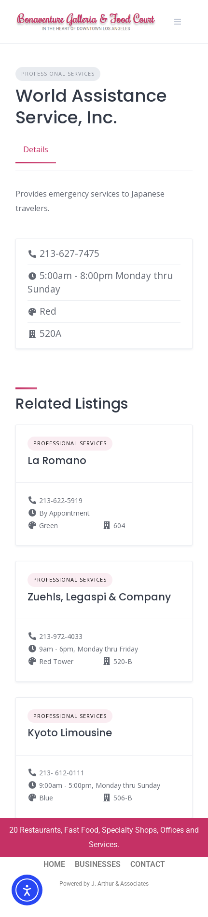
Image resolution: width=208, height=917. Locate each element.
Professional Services (58, 73)
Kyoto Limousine (70, 733)
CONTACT (147, 864)
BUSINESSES (98, 864)
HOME (54, 864)
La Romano (57, 460)
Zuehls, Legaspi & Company (99, 597)
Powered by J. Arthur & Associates (104, 883)
